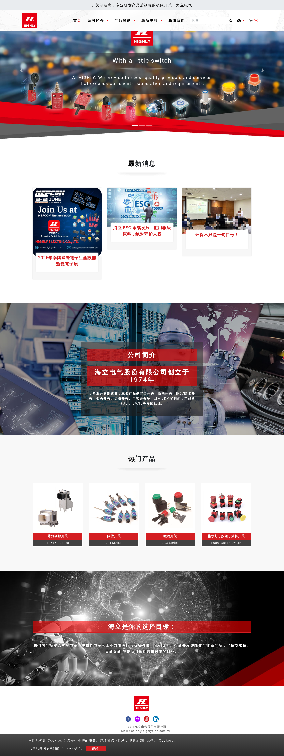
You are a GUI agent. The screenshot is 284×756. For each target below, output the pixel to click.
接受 (95, 748)
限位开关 (114, 536)
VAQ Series (170, 543)
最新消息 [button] (150, 20)
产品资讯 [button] (123, 20)
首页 (78, 20)
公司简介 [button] (97, 20)
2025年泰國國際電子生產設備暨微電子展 (67, 261)
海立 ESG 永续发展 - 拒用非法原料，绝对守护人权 (142, 231)
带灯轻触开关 (58, 536)
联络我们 (176, 20)
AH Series (113, 543)
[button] (21, 70)
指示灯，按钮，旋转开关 (226, 536)
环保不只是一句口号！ (217, 234)
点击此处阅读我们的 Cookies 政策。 (56, 748)
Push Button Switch (226, 543)
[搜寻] (212, 20)
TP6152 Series (57, 543)
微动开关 (170, 536)
